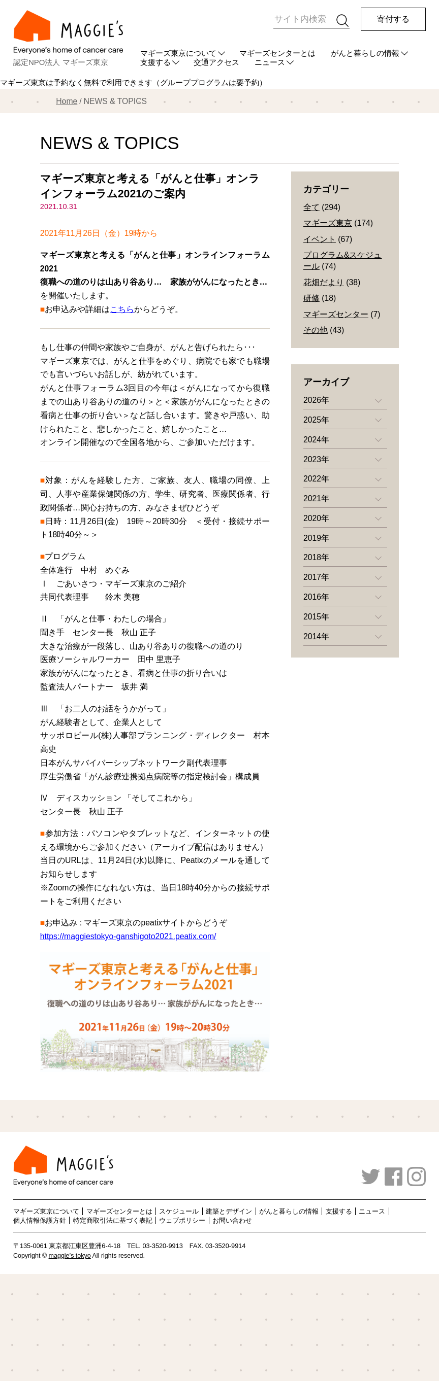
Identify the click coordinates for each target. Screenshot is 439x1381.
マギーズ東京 (327, 223)
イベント (319, 239)
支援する (339, 1211)
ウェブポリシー (182, 1220)
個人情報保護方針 (39, 1220)
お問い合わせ (232, 1220)
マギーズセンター (335, 314)
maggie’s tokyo (70, 1255)
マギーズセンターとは (277, 53)
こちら (122, 309)
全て (311, 207)
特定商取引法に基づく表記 (112, 1220)
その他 (315, 330)
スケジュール (179, 1211)
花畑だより (323, 282)
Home (66, 101)
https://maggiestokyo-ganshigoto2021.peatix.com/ (128, 936)
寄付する (393, 19)
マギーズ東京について (178, 53)
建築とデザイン (229, 1211)
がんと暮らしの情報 (365, 53)
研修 (311, 298)
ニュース (372, 1211)
